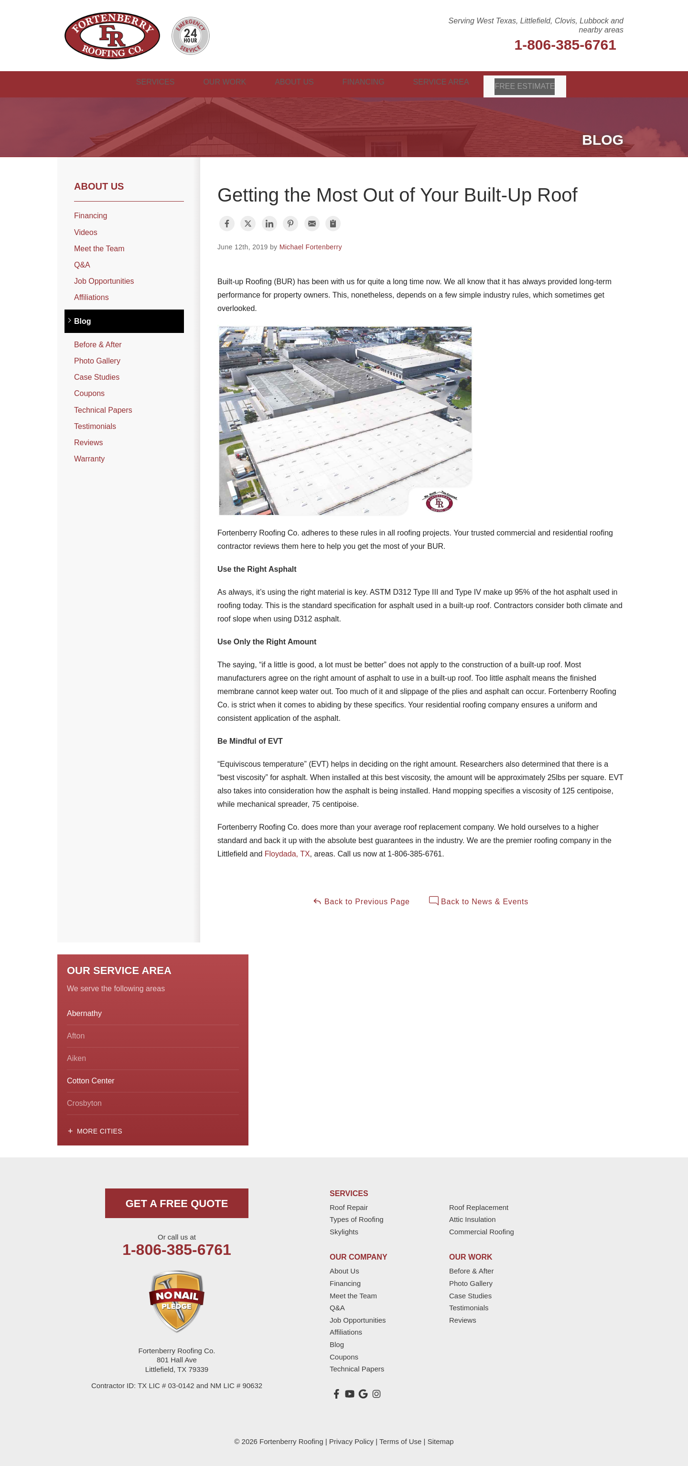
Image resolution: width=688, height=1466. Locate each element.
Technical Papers (103, 408)
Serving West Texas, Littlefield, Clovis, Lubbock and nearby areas (536, 25)
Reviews (88, 441)
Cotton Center (91, 1079)
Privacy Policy (351, 1440)
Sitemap (441, 1440)
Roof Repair (349, 1206)
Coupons (89, 392)
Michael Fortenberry (311, 245)
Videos (85, 231)
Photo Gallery (97, 359)
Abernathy (84, 1012)
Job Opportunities (104, 280)
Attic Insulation (472, 1218)
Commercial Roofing (481, 1230)
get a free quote (177, 1202)
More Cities (99, 1130)
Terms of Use (400, 1440)
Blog (82, 320)
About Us (99, 185)
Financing (90, 214)
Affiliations (91, 296)
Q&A (82, 263)
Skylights (344, 1230)
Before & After (98, 343)
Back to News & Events (478, 899)
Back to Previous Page (361, 899)
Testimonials (95, 425)
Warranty (89, 457)
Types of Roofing (357, 1218)
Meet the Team (99, 247)
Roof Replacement (478, 1206)
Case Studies (96, 376)
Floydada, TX (287, 852)
